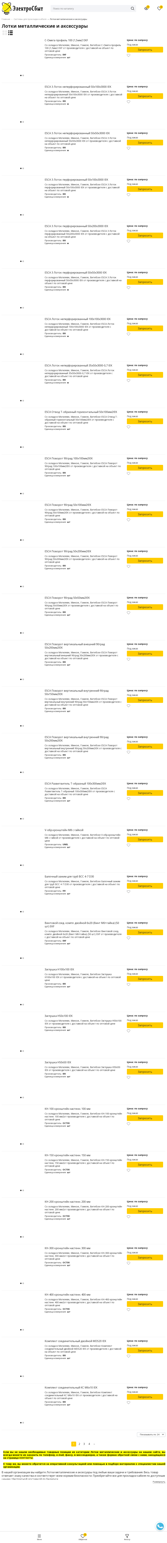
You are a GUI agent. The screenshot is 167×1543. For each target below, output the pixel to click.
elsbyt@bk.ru (63, 1519)
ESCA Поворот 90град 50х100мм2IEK (68, 505)
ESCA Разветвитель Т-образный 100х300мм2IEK (75, 783)
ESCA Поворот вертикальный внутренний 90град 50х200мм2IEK (77, 738)
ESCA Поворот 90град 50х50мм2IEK (67, 598)
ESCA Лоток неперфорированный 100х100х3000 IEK (78, 319)
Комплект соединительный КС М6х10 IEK (71, 1387)
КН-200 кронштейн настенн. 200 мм (67, 1201)
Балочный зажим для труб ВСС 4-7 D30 (69, 876)
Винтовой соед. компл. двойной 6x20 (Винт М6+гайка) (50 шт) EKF (82, 924)
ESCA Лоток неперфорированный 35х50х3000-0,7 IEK (78, 365)
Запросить (145, 50)
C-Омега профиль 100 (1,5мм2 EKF (66, 40)
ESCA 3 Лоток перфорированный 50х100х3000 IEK (76, 179)
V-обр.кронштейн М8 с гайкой (64, 830)
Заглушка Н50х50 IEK (58, 1062)
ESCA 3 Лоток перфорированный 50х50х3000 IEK (76, 272)
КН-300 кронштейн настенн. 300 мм (67, 1248)
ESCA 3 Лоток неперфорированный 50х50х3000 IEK (77, 133)
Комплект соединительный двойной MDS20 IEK (75, 1341)
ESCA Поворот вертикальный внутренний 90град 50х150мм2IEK (77, 692)
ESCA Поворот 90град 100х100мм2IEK (69, 458)
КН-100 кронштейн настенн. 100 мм (67, 1109)
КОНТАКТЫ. (26, 1457)
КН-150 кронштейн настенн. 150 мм (67, 1155)
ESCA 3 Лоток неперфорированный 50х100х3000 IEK (78, 87)
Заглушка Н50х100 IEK (59, 1016)
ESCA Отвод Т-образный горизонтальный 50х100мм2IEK (81, 412)
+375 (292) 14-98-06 (67, 1508)
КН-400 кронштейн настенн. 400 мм (67, 1294)
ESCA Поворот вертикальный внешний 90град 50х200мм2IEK (75, 645)
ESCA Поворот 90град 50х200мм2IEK (68, 551)
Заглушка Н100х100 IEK (59, 969)
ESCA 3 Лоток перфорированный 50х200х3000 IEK (76, 226)
